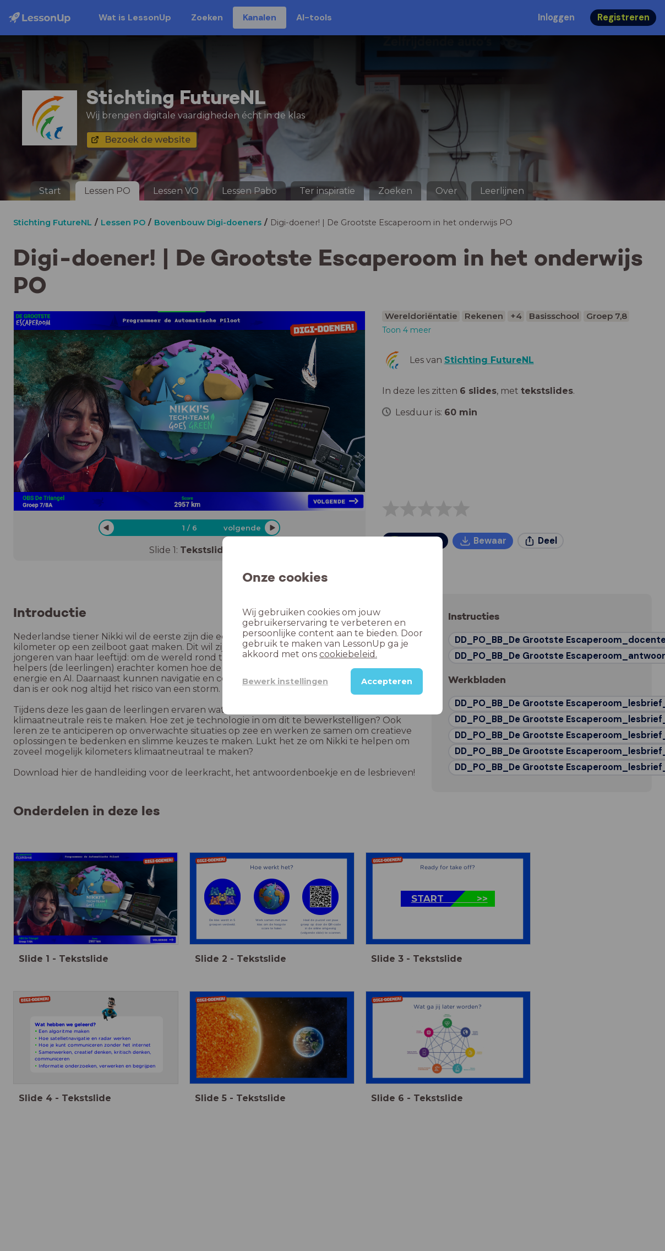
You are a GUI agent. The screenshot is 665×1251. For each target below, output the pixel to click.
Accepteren (386, 681)
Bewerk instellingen (285, 681)
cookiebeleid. (348, 654)
